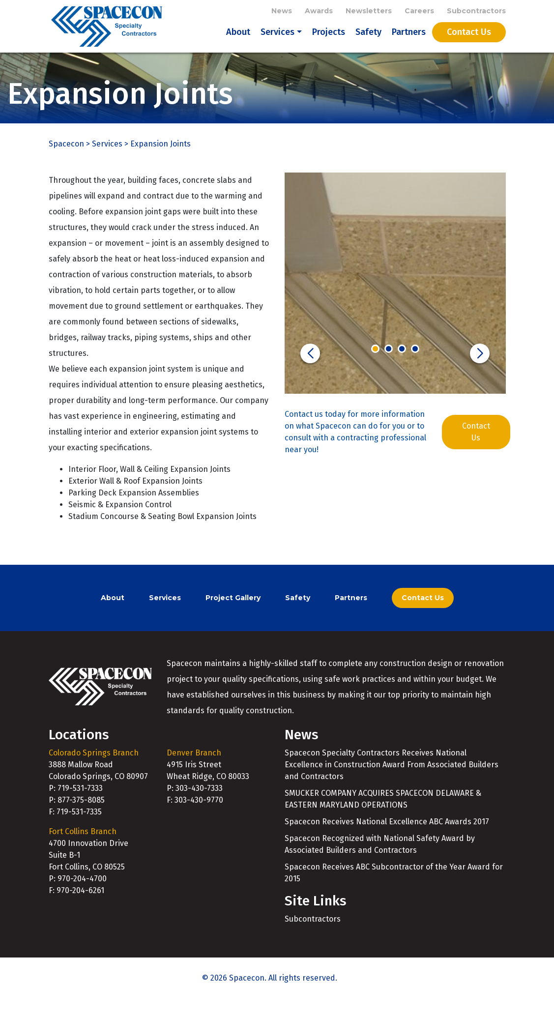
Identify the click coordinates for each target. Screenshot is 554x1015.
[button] (310, 369)
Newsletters (369, 10)
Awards (319, 10)
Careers (419, 10)
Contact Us (469, 40)
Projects (328, 40)
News (281, 10)
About (238, 40)
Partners (409, 40)
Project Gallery (233, 613)
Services (277, 40)
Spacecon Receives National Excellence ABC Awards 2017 (387, 837)
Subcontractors (476, 10)
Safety (368, 40)
